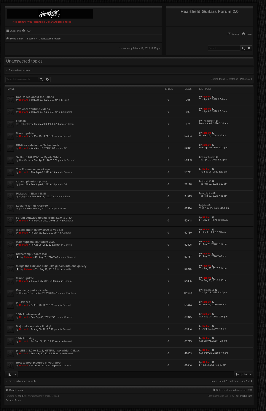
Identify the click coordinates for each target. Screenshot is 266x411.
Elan (67, 196)
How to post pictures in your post (38, 362)
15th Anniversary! (28, 314)
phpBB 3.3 (23, 302)
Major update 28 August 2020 (35, 241)
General (67, 112)
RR (64, 208)
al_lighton (24, 196)
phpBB (21, 396)
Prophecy (71, 293)
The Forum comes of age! (33, 169)
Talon (66, 100)
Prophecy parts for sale (32, 290)
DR (65, 148)
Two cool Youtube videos (33, 109)
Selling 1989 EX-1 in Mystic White (38, 157)
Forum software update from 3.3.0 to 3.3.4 (44, 217)
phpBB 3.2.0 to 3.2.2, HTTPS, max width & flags (48, 350)
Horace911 (25, 293)
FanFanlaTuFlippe (243, 396)
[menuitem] (247, 34)
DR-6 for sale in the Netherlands (37, 145)
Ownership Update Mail (32, 254)
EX (70, 269)
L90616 (21, 121)
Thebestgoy (25, 124)
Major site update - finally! (33, 326)
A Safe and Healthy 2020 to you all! (39, 229)
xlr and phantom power (31, 181)
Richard (23, 100)
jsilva (21, 208)
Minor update (25, 133)
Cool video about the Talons (35, 97)
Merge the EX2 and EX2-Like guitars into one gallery (51, 266)
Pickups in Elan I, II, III (31, 193)
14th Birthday (25, 338)
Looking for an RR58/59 (32, 205)
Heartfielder (25, 160)
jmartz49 (23, 184)
